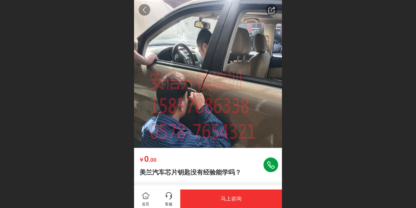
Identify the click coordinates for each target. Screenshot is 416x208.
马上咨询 (231, 199)
